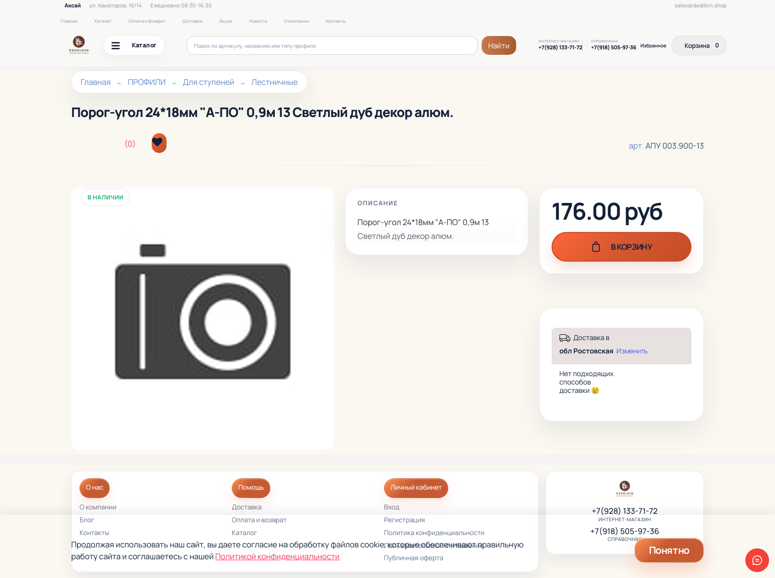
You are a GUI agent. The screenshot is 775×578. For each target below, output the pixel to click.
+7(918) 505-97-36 (613, 48)
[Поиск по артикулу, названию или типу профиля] (332, 45)
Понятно (669, 550)
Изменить (631, 351)
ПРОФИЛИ (147, 82)
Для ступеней (209, 82)
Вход (391, 507)
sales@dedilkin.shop (701, 5)
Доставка (192, 21)
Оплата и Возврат (147, 21)
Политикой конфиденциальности (277, 556)
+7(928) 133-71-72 (560, 48)
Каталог (102, 21)
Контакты (335, 21)
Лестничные (275, 82)
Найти (499, 45)
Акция (225, 21)
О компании (296, 21)
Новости (258, 21)
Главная (68, 21)
